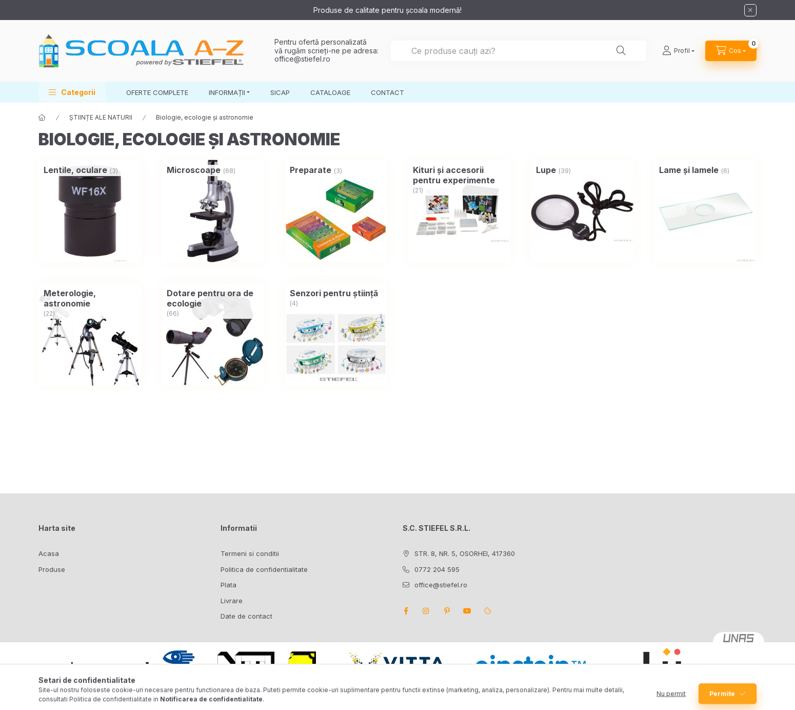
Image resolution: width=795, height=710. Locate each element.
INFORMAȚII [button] (227, 92)
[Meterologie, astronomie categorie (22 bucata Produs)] (90, 298)
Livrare (232, 601)
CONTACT (387, 92)
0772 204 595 (437, 569)
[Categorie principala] (42, 117)
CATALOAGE (330, 92)
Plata (228, 585)
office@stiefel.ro (302, 58)
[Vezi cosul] (731, 51)
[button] (72, 92)
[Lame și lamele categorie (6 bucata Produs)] (689, 170)
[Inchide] (750, 10)
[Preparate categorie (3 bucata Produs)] (310, 170)
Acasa (48, 553)
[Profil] (678, 51)
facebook (405, 611)
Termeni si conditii (250, 553)
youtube (467, 611)
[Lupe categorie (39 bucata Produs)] (546, 170)
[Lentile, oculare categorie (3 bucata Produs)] (75, 170)
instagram (426, 611)
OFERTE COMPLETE (157, 92)
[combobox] (518, 51)
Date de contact (246, 616)
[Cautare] (621, 51)
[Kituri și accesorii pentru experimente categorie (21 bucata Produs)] (459, 175)
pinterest (446, 611)
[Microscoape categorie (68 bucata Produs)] (194, 170)
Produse (51, 569)
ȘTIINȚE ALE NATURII (100, 117)
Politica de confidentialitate (264, 569)
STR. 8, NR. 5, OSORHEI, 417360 (464, 553)
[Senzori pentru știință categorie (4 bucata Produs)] (334, 293)
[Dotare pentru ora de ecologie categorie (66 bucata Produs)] (213, 298)
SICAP (280, 92)
